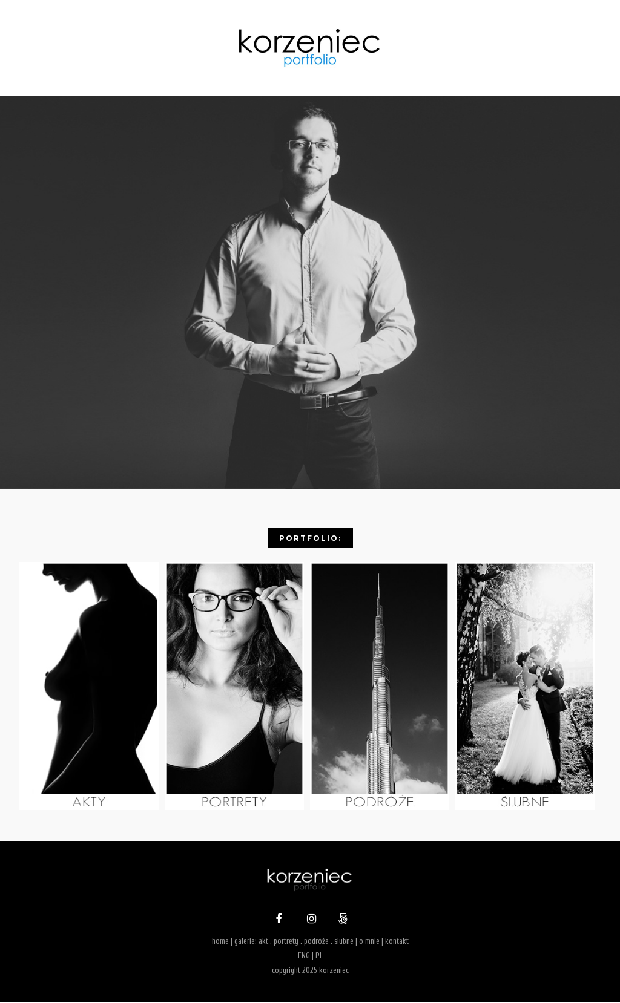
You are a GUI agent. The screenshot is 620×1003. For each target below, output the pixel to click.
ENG (304, 956)
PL (319, 956)
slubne (344, 942)
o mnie (369, 942)
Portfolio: (310, 538)
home (220, 942)
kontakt (397, 942)
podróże (316, 942)
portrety (286, 942)
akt (263, 942)
